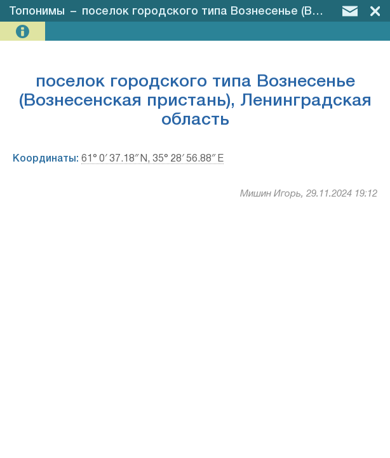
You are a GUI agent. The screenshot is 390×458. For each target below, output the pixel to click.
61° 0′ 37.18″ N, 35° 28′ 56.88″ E (152, 159)
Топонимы (37, 11)
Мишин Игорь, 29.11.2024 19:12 (308, 194)
